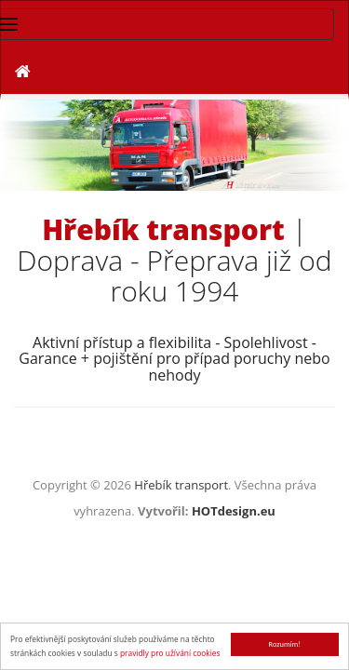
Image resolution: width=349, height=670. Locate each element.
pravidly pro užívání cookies (170, 653)
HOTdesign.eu (233, 510)
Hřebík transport (181, 484)
